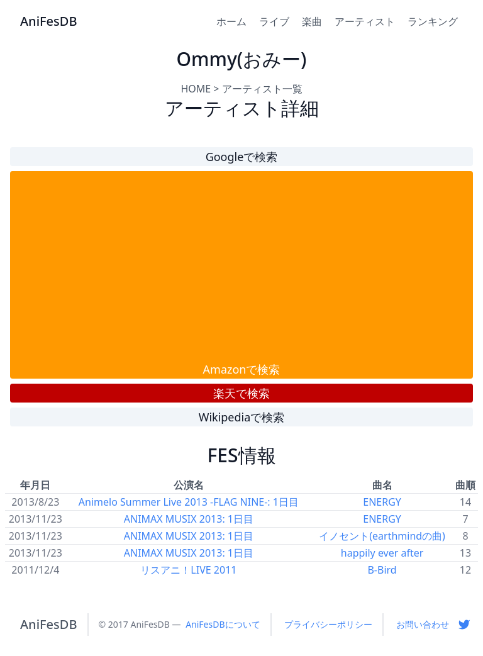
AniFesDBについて (223, 624)
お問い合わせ (422, 624)
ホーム (231, 21)
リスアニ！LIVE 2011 (188, 570)
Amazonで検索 (241, 369)
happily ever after (382, 553)
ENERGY (382, 502)
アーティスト (365, 21)
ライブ (274, 21)
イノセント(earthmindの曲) (382, 536)
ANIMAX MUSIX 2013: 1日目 (188, 519)
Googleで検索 (242, 156)
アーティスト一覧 (262, 89)
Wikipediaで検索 (242, 417)
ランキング (433, 21)
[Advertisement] (241, 266)
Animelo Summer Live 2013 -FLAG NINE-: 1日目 (189, 502)
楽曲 (312, 21)
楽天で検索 (241, 393)
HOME (195, 89)
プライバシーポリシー (328, 624)
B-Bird (381, 570)
